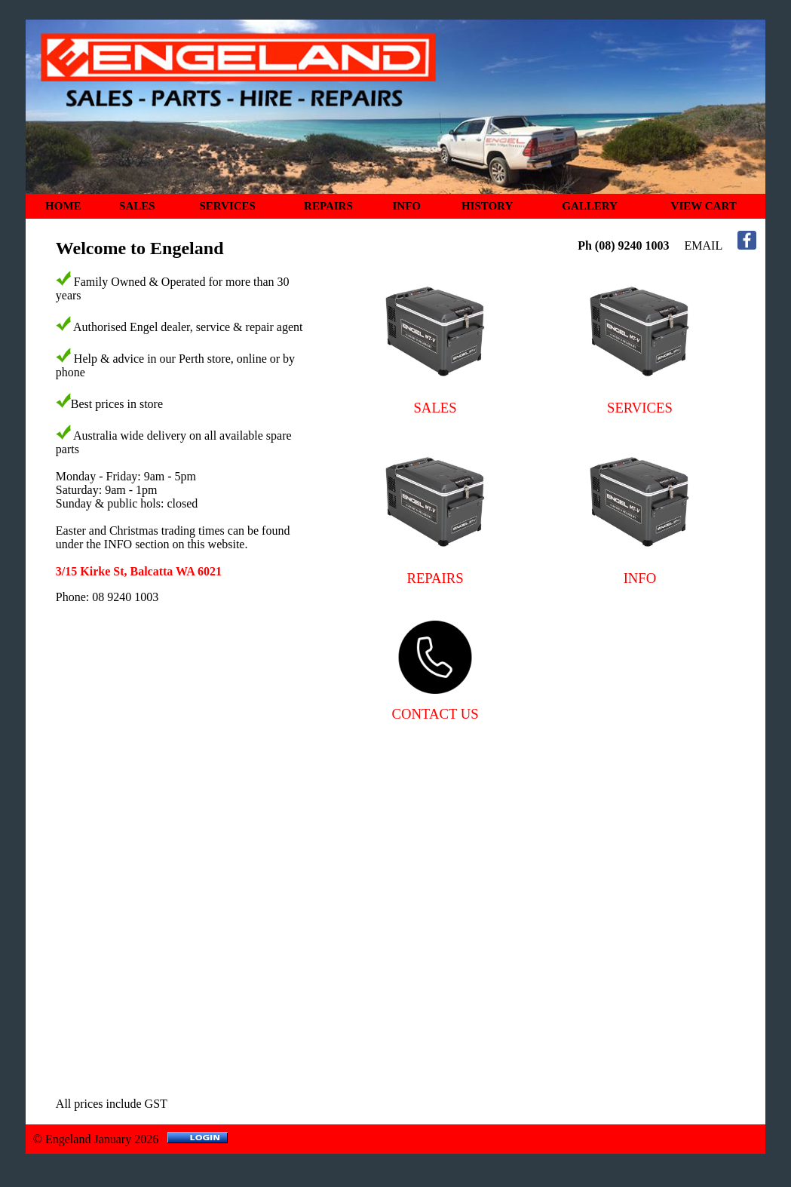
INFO (407, 206)
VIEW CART (704, 206)
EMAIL (704, 245)
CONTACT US (435, 714)
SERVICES (227, 206)
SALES (137, 206)
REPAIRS (328, 206)
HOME (63, 206)
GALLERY (590, 206)
